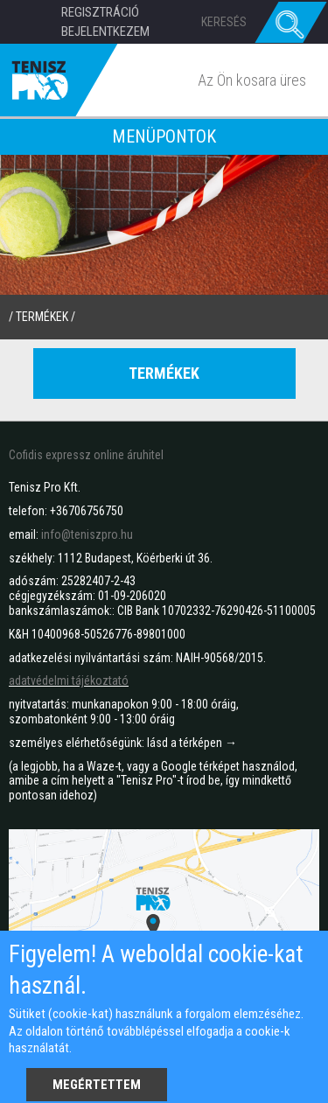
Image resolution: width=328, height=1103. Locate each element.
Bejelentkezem (105, 31)
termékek (42, 317)
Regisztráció (100, 12)
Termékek (164, 373)
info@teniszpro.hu (87, 534)
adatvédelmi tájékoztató (69, 681)
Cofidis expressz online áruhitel (86, 455)
